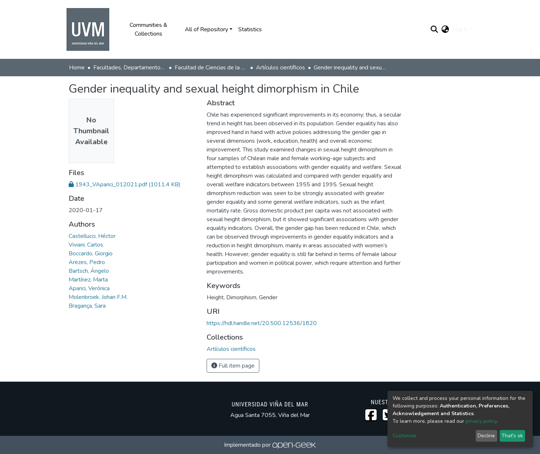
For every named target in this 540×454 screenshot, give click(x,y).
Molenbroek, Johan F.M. (98, 297)
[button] (445, 29)
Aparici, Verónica (89, 288)
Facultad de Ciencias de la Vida (211, 68)
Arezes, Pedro (87, 262)
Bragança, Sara (87, 306)
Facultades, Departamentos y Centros (129, 68)
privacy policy (481, 421)
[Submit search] (434, 29)
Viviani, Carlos (86, 245)
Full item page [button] (233, 366)
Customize (404, 435)
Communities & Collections (148, 29)
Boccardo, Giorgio (91, 254)
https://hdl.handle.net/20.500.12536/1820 (262, 323)
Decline (486, 435)
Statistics (250, 29)
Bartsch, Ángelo (89, 271)
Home (77, 68)
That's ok (512, 435)
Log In (460, 29)
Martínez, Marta (88, 280)
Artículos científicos (280, 68)
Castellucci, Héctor (92, 236)
